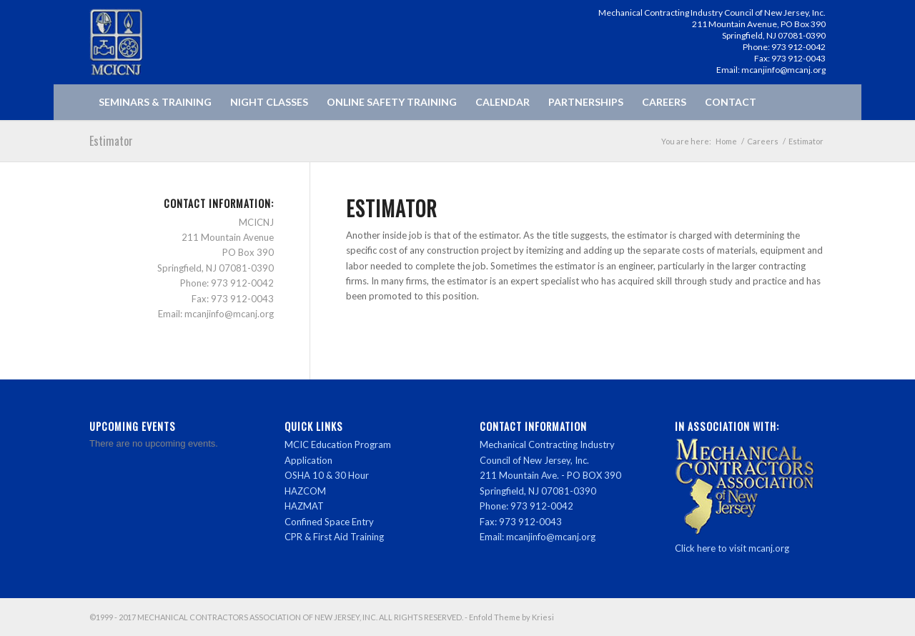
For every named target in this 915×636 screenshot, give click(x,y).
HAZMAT (304, 506)
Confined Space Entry (329, 521)
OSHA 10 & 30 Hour (327, 475)
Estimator (111, 140)
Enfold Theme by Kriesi (511, 617)
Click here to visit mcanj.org (732, 548)
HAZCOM (305, 491)
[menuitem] (155, 102)
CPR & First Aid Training (334, 536)
